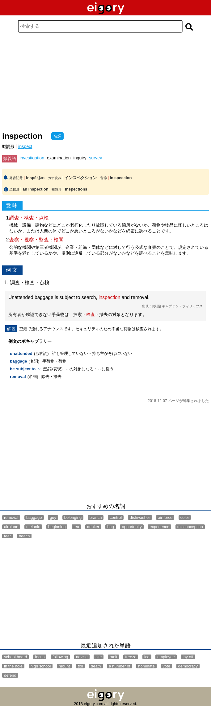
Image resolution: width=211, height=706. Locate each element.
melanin (33, 526)
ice (147, 657)
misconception (190, 526)
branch (96, 517)
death (96, 666)
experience (159, 526)
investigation (32, 157)
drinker (93, 526)
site (98, 657)
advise (82, 657)
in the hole (13, 666)
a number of (119, 666)
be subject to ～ (25, 369)
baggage (18, 361)
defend (10, 675)
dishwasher (140, 517)
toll (80, 666)
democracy (188, 666)
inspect (25, 146)
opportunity (131, 526)
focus (39, 657)
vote (166, 666)
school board (15, 657)
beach (24, 536)
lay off (188, 657)
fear (7, 536)
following (60, 657)
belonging (73, 517)
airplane (11, 526)
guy (53, 517)
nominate (146, 666)
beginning (56, 526)
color (184, 517)
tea (76, 526)
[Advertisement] (105, 82)
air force (165, 517)
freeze (130, 657)
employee (166, 657)
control (116, 517)
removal (18, 376)
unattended (21, 353)
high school (41, 666)
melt (113, 657)
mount (64, 666)
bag (110, 526)
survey (95, 157)
